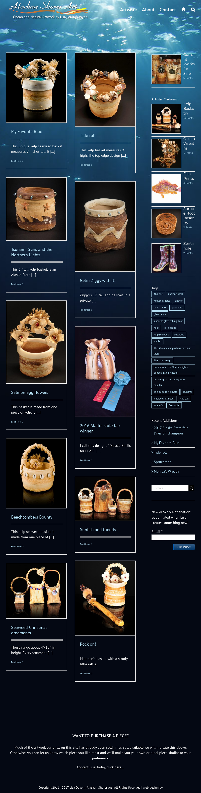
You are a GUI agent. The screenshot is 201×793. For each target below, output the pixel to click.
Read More (16, 160)
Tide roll (87, 135)
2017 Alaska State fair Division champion (171, 430)
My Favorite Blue (26, 131)
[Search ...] (169, 488)
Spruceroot (162, 462)
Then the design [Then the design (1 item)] (162, 360)
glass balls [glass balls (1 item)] (177, 307)
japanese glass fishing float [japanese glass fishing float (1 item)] (168, 321)
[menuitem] (131, 9)
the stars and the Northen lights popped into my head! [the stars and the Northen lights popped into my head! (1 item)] (170, 369)
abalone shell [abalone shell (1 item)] (175, 294)
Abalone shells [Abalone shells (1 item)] (162, 300)
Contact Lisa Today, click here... (100, 767)
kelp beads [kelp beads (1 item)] (170, 327)
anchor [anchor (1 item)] (179, 300)
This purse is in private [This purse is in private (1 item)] (165, 392)
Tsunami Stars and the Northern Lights (31, 252)
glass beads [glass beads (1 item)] (160, 314)
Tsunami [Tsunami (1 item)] (187, 392)
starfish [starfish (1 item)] (157, 341)
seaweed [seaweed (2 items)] (179, 334)
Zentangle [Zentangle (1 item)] (174, 405)
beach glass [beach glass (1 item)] (160, 307)
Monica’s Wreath (166, 471)
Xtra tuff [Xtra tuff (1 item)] (184, 398)
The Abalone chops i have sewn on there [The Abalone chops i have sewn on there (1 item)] (172, 350)
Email (156, 531)
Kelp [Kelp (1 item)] (156, 327)
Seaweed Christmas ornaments (29, 630)
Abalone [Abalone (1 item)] (158, 294)
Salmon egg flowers (29, 392)
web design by (153, 787)
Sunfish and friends (98, 529)
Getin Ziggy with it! (98, 280)
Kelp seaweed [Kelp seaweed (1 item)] (161, 334)
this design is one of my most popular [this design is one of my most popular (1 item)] (169, 382)
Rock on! (88, 644)
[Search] (193, 9)
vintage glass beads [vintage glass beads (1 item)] (164, 398)
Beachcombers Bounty (31, 517)
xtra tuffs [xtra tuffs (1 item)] (158, 405)
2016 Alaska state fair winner (100, 428)
